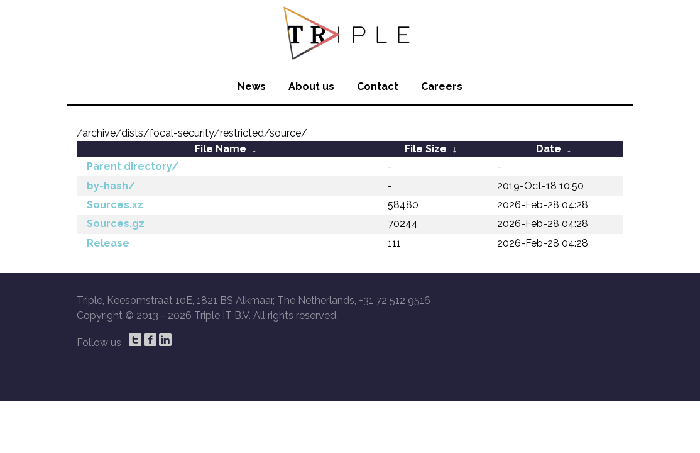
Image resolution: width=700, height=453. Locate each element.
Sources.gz (116, 224)
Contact (377, 86)
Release (108, 243)
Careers (441, 86)
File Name (220, 149)
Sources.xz (115, 205)
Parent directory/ (132, 166)
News (252, 86)
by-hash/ (111, 186)
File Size (426, 149)
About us (311, 86)
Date (548, 149)
